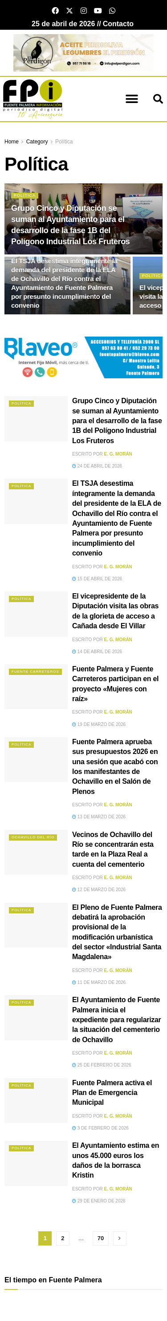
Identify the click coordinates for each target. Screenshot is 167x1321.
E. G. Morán (118, 454)
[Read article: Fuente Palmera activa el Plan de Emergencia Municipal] (36, 1100)
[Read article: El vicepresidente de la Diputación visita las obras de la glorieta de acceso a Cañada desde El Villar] (36, 614)
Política (64, 142)
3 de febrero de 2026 (100, 1128)
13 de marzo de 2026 (99, 816)
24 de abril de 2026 (97, 466)
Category (37, 142)
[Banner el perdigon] (83, 52)
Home (11, 142)
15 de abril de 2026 (97, 578)
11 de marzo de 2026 (99, 982)
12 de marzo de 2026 (99, 889)
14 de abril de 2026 (97, 651)
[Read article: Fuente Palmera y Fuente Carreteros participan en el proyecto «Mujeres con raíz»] (36, 687)
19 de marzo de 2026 (99, 724)
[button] (132, 99)
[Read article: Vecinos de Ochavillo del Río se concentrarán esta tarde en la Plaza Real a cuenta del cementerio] (36, 852)
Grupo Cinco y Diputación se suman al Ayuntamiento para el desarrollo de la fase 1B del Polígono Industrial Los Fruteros (117, 420)
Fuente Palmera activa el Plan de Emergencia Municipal (112, 1093)
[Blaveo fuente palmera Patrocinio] (83, 357)
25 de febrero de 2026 (101, 1065)
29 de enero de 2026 (99, 1200)
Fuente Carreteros (35, 672)
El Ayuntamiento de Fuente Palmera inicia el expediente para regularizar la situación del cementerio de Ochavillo (116, 1019)
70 (101, 1238)
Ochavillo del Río (33, 837)
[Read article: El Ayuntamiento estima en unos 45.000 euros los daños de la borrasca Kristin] (36, 1163)
